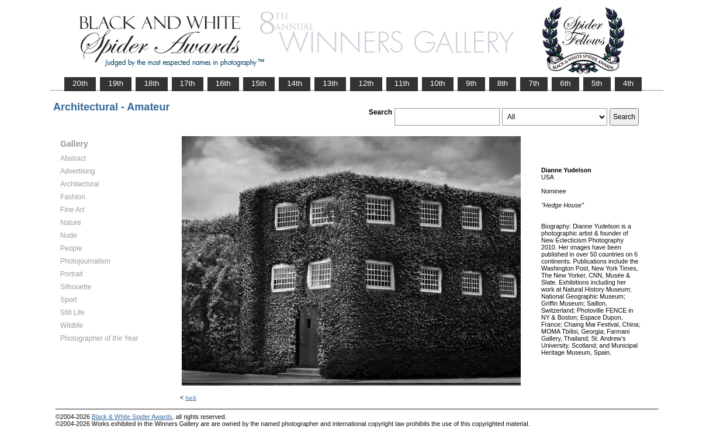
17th (188, 83)
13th (330, 83)
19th (116, 83)
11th (402, 83)
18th (151, 83)
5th (597, 83)
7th (534, 83)
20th (80, 83)
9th (471, 83)
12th (366, 83)
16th (223, 83)
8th (503, 83)
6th (565, 83)
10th (438, 83)
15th (259, 83)
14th (295, 83)
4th (629, 83)
